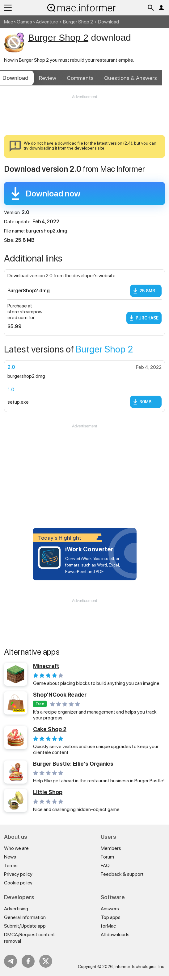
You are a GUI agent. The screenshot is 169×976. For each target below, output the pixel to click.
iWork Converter (89, 549)
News (10, 857)
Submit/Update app (25, 926)
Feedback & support (122, 874)
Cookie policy (18, 883)
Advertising (16, 909)
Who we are (16, 848)
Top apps (110, 917)
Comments (80, 78)
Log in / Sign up (161, 7)
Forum (107, 857)
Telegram (10, 961)
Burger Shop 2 (78, 22)
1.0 (11, 390)
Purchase (147, 317)
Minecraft (46, 666)
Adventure (47, 22)
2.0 (11, 367)
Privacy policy (18, 874)
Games (24, 22)
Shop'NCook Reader (60, 694)
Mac (8, 22)
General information (25, 917)
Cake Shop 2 (49, 729)
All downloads (115, 934)
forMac (108, 926)
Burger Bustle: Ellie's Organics (73, 763)
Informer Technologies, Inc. (140, 966)
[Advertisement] (84, 118)
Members (111, 848)
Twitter (45, 961)
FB (28, 961)
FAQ (105, 865)
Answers (130, 78)
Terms (11, 865)
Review (47, 78)
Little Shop (47, 792)
